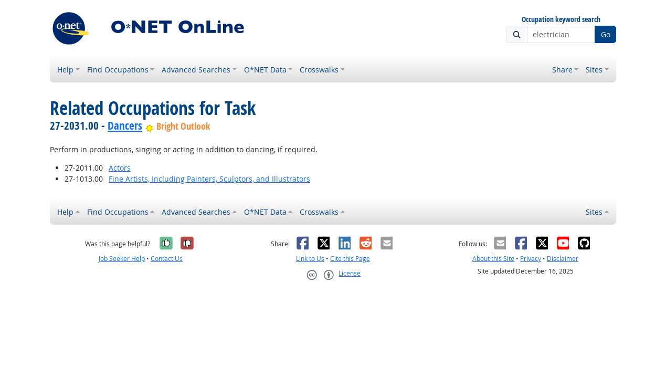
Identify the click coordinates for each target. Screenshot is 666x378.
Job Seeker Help (122, 258)
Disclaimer (562, 258)
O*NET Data (265, 70)
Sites (594, 70)
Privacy (530, 258)
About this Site (493, 258)
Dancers (125, 125)
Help (65, 70)
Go (605, 34)
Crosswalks (319, 70)
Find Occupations (118, 70)
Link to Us (310, 258)
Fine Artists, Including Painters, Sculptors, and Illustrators (209, 179)
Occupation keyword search (561, 19)
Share (562, 70)
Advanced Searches (196, 70)
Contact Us (167, 258)
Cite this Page (350, 258)
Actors (120, 168)
